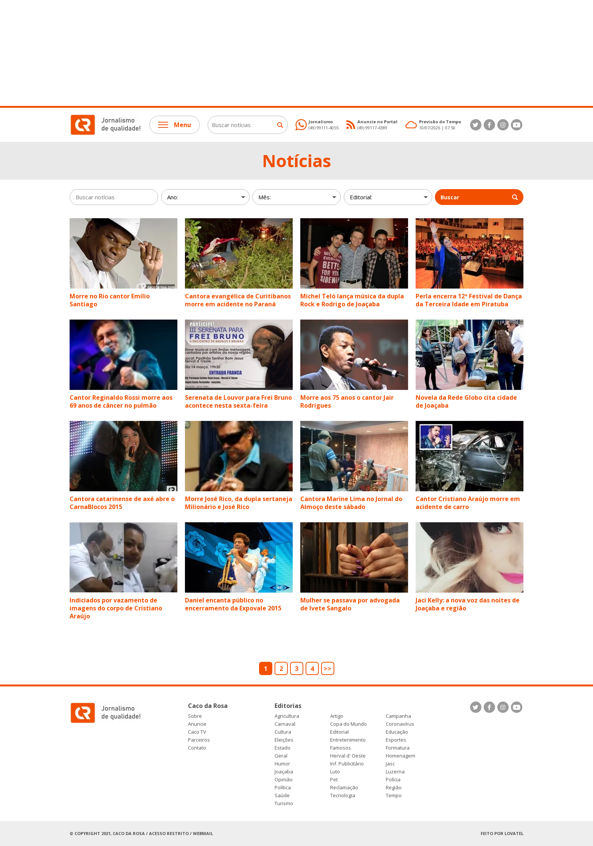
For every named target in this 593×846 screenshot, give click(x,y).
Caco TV (197, 732)
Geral (281, 755)
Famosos (340, 747)
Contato (197, 747)
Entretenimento (348, 739)
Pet (334, 779)
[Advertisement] (227, 53)
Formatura (398, 747)
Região (394, 787)
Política (283, 787)
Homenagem (400, 755)
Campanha (398, 716)
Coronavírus (400, 724)
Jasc (390, 763)
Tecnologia (342, 795)
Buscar (479, 197)
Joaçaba (284, 771)
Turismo (284, 803)
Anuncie (197, 724)
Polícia (393, 779)
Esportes (396, 739)
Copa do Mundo (348, 724)
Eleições (284, 739)
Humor (282, 763)
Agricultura (287, 716)
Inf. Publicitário (347, 763)
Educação (397, 732)
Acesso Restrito (169, 833)
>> (327, 668)
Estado (282, 747)
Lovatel (514, 833)
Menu (174, 125)
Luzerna (395, 771)
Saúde (282, 795)
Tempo (394, 795)
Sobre (195, 716)
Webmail (203, 833)
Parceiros (199, 739)
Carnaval (285, 724)
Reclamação (344, 787)
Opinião (284, 779)
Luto (335, 771)
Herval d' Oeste (348, 755)
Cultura (283, 732)
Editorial (339, 732)
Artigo (336, 716)
